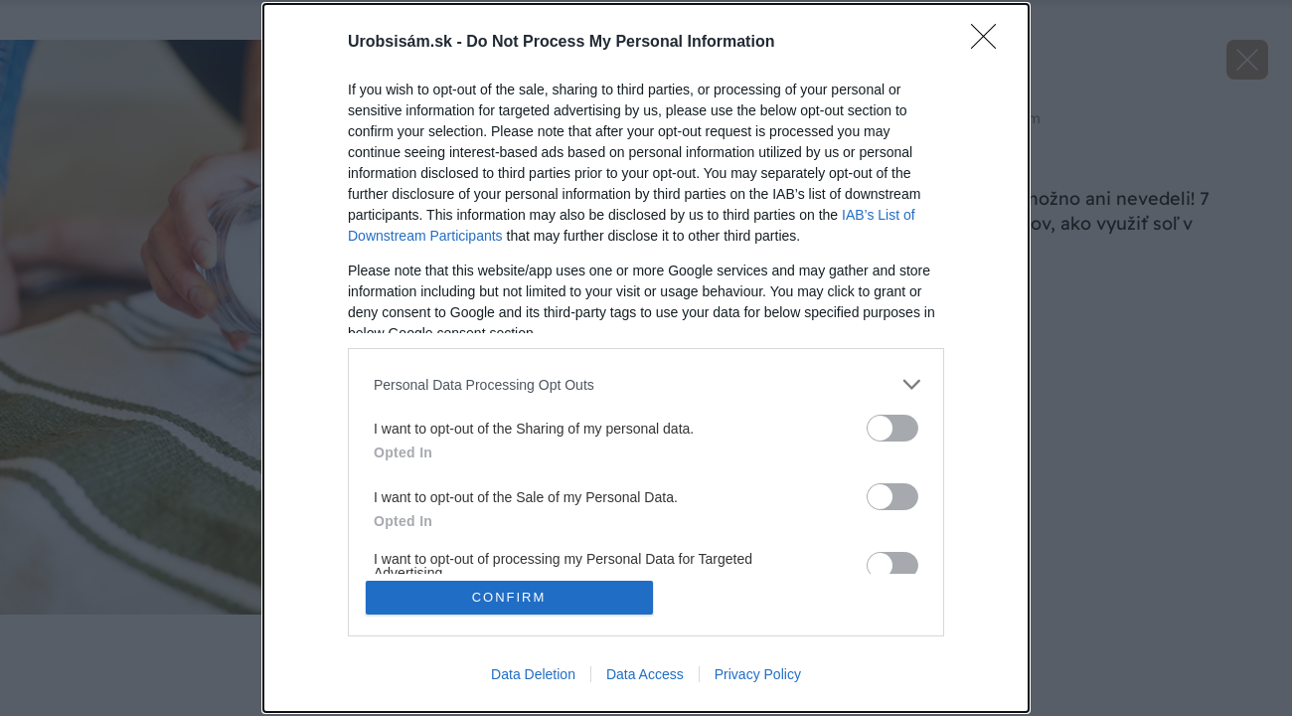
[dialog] (646, 358)
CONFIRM (509, 597)
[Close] (990, 43)
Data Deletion (533, 674)
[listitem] (646, 384)
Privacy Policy (758, 674)
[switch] (892, 428)
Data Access (645, 674)
